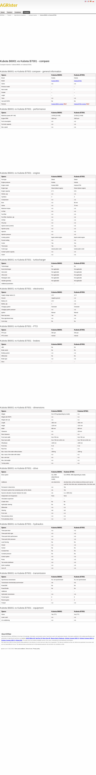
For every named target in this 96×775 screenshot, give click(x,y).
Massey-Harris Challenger (57, 638)
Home (2, 12)
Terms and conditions (20, 648)
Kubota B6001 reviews (57, 104)
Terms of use (29, 648)
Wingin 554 (19, 640)
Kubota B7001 (78, 81)
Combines (18, 12)
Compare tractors (33, 15)
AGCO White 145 (30, 638)
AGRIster (2, 15)
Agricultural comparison (20, 15)
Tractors (9, 12)
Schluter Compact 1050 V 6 (72, 638)
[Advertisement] (30, 37)
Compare (26, 12)
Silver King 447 (46, 638)
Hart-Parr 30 (39, 638)
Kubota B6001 (55, 81)
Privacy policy (36, 648)
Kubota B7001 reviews (80, 104)
